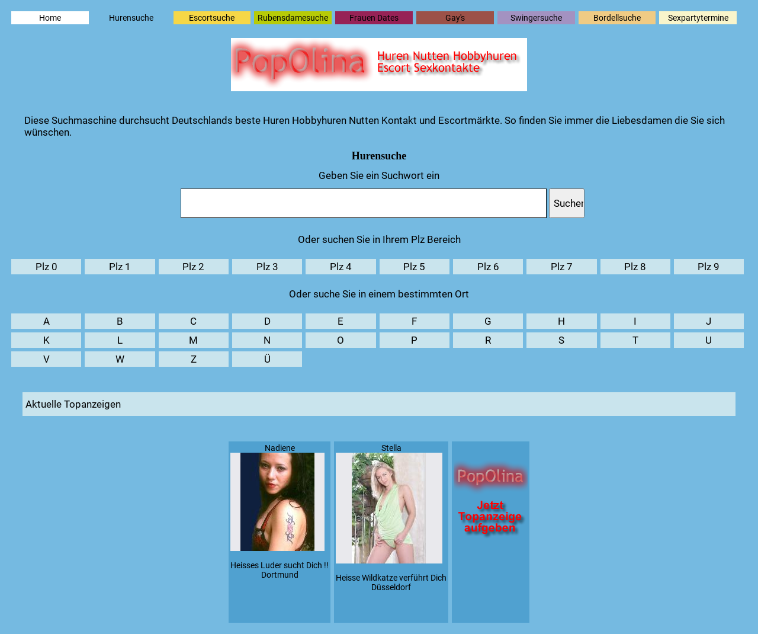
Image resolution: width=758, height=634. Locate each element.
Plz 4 (341, 267)
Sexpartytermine (698, 18)
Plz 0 (46, 267)
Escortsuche (212, 18)
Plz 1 (120, 267)
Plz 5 (414, 267)
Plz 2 (193, 267)
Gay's (455, 18)
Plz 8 (635, 267)
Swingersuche (536, 18)
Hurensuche (131, 18)
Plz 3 (267, 267)
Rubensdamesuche (293, 18)
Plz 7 (562, 267)
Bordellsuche (617, 18)
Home (50, 18)
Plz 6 (488, 267)
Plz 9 (709, 267)
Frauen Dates (374, 18)
